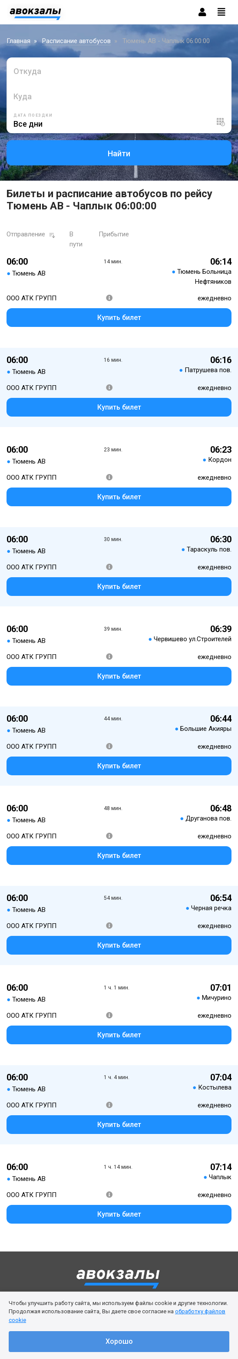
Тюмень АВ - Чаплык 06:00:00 (166, 41)
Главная (18, 41)
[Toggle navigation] (221, 12)
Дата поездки (33, 115)
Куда (22, 96)
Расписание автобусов (76, 41)
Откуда (27, 71)
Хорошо (119, 1341)
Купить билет (119, 317)
